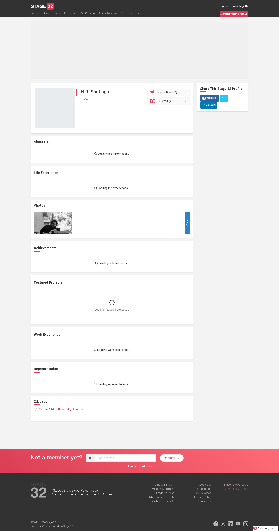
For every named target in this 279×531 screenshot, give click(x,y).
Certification (87, 14)
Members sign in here (139, 466)
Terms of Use (203, 488)
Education (70, 14)
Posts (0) (169, 92)
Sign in (224, 6)
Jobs (57, 14)
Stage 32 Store (239, 488)
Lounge (35, 14)
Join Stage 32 (240, 6)
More (187, 223)
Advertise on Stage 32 (161, 497)
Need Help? (204, 484)
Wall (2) (169, 101)
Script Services (108, 14)
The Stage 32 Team (162, 484)
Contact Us (204, 501)
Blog (47, 14)
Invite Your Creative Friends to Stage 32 (52, 526)
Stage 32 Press (165, 493)
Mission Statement (163, 488)
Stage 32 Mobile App (236, 484)
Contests (126, 14)
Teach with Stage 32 (162, 501)
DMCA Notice (203, 493)
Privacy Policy (202, 497)
